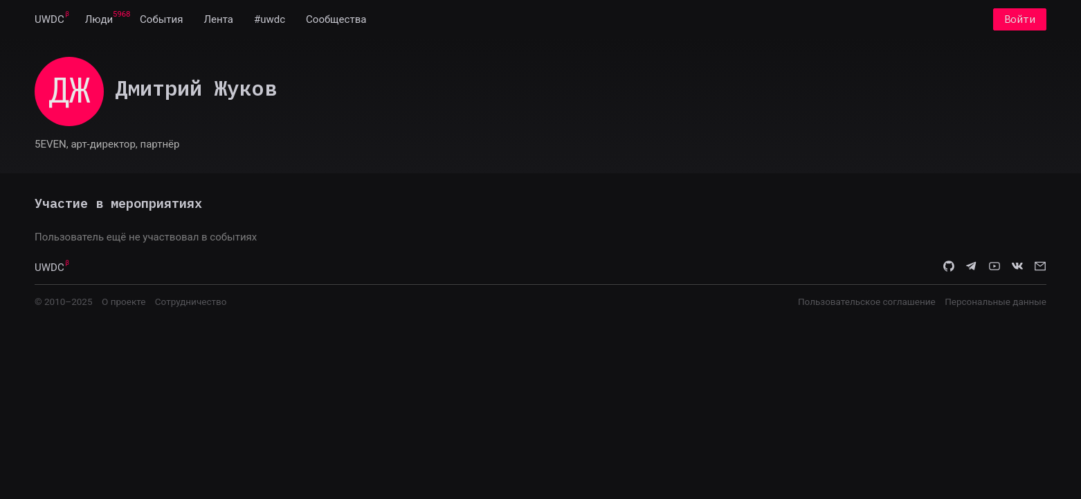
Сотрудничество (191, 301)
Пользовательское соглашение (867, 301)
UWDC (49, 19)
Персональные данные (995, 301)
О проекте (123, 301)
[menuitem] (49, 19)
